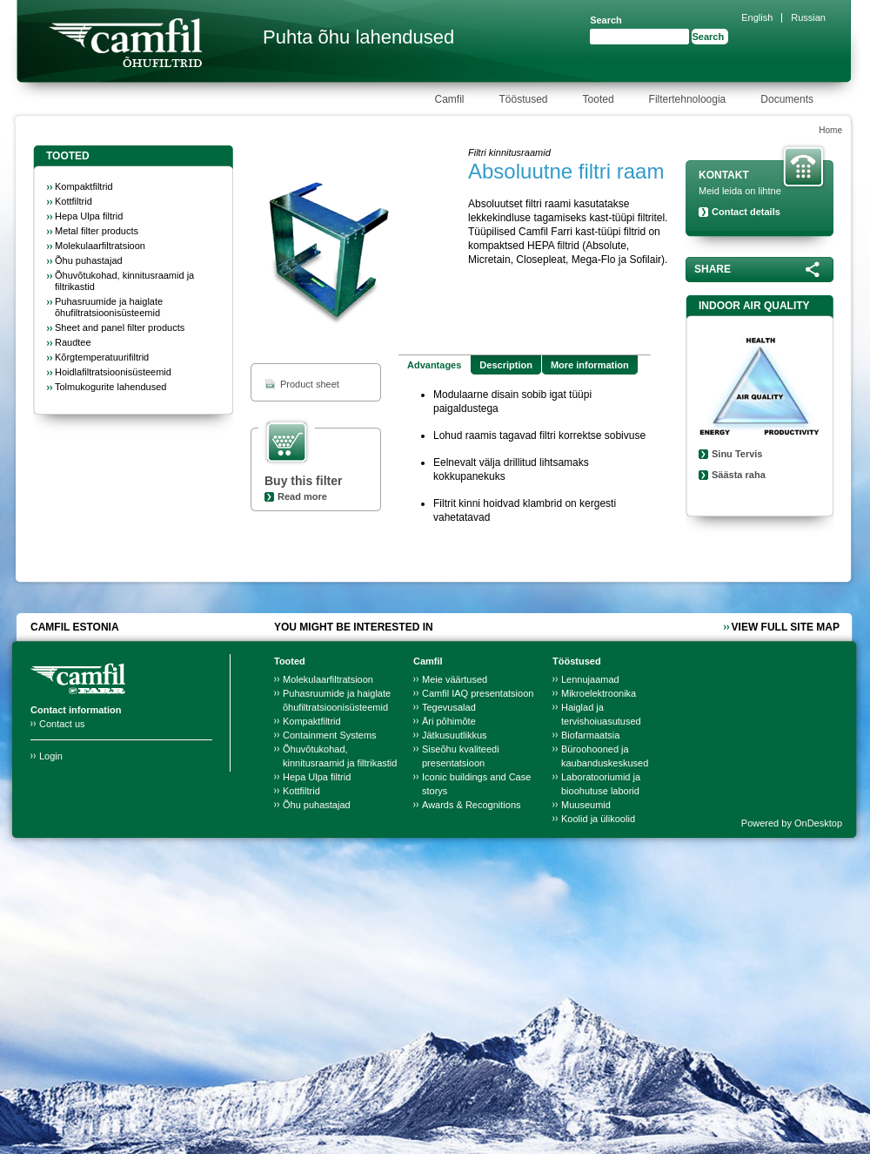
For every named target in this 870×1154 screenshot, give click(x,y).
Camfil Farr (125, 42)
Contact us (62, 724)
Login (51, 756)
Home (830, 130)
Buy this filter (303, 481)
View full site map (786, 627)
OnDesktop (818, 823)
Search (606, 20)
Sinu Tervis (737, 454)
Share (712, 269)
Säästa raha (739, 474)
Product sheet (309, 384)
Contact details (746, 211)
